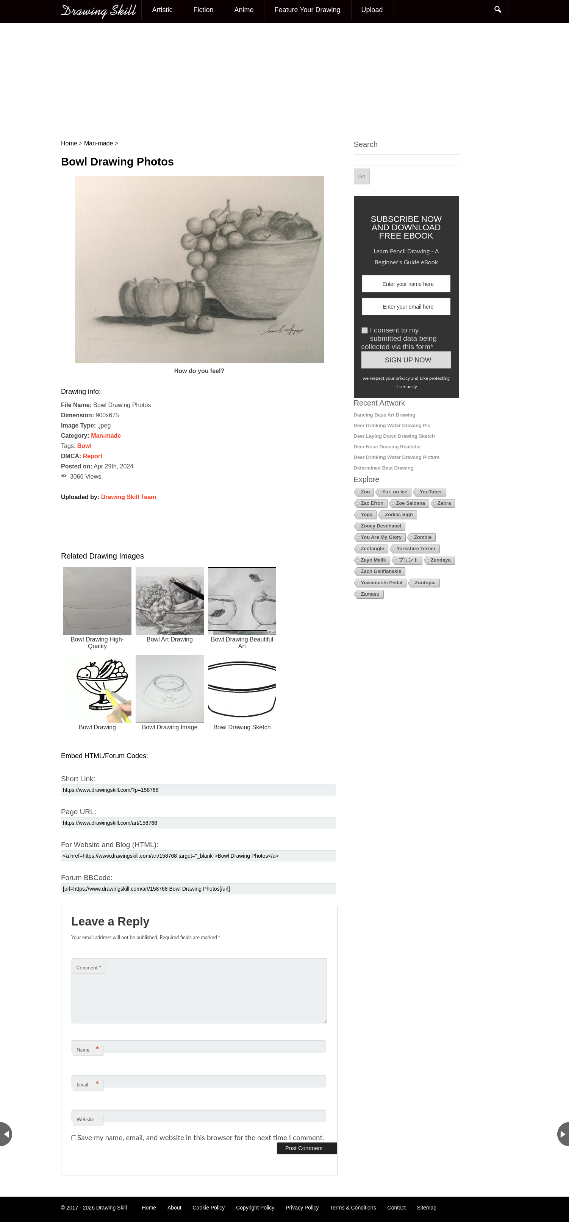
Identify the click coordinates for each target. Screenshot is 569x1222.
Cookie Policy (208, 1208)
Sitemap (426, 1208)
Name (88, 1049)
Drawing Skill (111, 1208)
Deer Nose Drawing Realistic (387, 446)
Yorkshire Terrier (416, 548)
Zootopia (425, 582)
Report (93, 456)
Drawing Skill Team (128, 497)
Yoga (367, 514)
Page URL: (78, 812)
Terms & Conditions (353, 1208)
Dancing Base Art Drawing (385, 415)
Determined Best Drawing (384, 468)
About (174, 1208)
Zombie (422, 537)
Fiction (203, 10)
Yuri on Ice (394, 492)
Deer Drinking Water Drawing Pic (392, 425)
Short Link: (78, 779)
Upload (372, 10)
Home (149, 1208)
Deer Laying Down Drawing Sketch (394, 436)
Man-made (106, 435)
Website (85, 1119)
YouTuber (431, 492)
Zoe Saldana (410, 503)
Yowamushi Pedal (382, 582)
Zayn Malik (373, 560)
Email (88, 1084)
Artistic (162, 10)
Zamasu (370, 594)
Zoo (365, 492)
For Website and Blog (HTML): (109, 845)
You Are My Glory (381, 537)
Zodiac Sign (399, 514)
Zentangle (372, 548)
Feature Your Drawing (307, 10)
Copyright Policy (255, 1208)
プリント (408, 560)
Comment (89, 967)
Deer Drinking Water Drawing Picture (397, 457)
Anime (243, 10)
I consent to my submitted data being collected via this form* (399, 338)
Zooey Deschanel (381, 526)
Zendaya (441, 560)
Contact (397, 1208)
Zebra (444, 503)
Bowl (84, 446)
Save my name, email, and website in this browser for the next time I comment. (200, 1137)
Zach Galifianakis (381, 571)
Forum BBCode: (87, 878)
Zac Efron (372, 503)
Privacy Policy (302, 1208)
